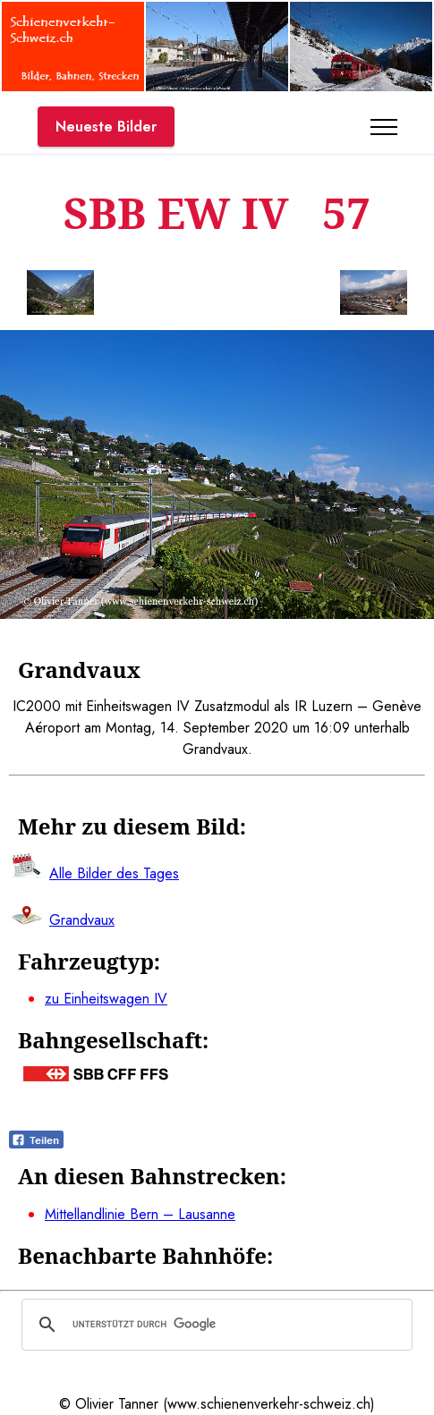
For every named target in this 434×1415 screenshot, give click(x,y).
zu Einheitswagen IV (106, 998)
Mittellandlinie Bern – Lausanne (140, 1214)
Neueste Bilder (106, 126)
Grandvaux (82, 920)
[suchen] (214, 1324)
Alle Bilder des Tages (114, 873)
